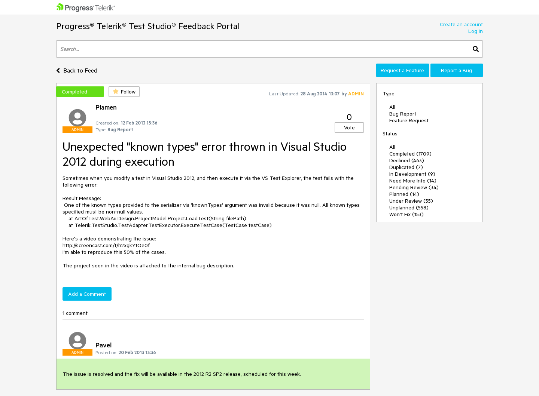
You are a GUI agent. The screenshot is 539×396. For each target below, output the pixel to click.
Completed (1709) (410, 153)
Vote (349, 127)
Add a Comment (87, 294)
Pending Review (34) (414, 187)
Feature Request (409, 120)
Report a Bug (456, 70)
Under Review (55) (411, 200)
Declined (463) (406, 160)
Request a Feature (402, 70)
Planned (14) (404, 194)
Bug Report (402, 113)
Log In (475, 31)
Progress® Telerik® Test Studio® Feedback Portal (148, 26)
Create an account (461, 24)
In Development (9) (412, 174)
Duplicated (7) (406, 167)
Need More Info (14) (412, 180)
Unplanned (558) (409, 207)
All (392, 107)
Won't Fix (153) (406, 214)
